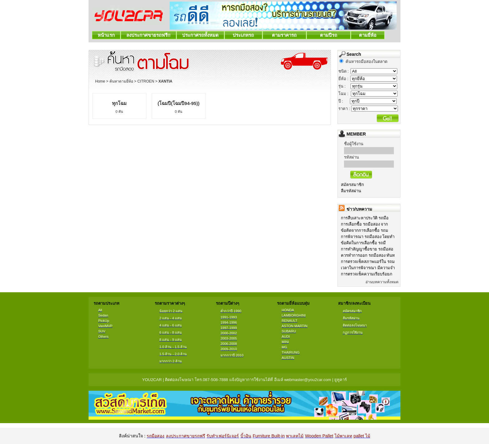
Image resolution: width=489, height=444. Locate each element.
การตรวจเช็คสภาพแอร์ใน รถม (368, 261)
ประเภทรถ (243, 35)
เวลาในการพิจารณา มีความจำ (368, 267)
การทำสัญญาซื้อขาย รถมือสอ (367, 249)
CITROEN (145, 81)
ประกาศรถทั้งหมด (200, 35)
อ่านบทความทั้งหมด (382, 282)
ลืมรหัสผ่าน (351, 191)
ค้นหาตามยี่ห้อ (121, 81)
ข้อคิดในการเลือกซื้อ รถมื (363, 243)
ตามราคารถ (284, 35)
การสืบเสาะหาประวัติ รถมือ (365, 218)
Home (100, 81)
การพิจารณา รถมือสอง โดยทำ (368, 236)
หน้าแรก (106, 35)
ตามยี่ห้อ (367, 35)
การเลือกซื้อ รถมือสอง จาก (364, 224)
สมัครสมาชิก (352, 184)
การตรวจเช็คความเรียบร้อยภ (366, 274)
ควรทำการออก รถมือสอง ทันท (368, 255)
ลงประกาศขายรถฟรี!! (148, 35)
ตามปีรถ (328, 35)
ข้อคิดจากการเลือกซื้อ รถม (364, 230)
